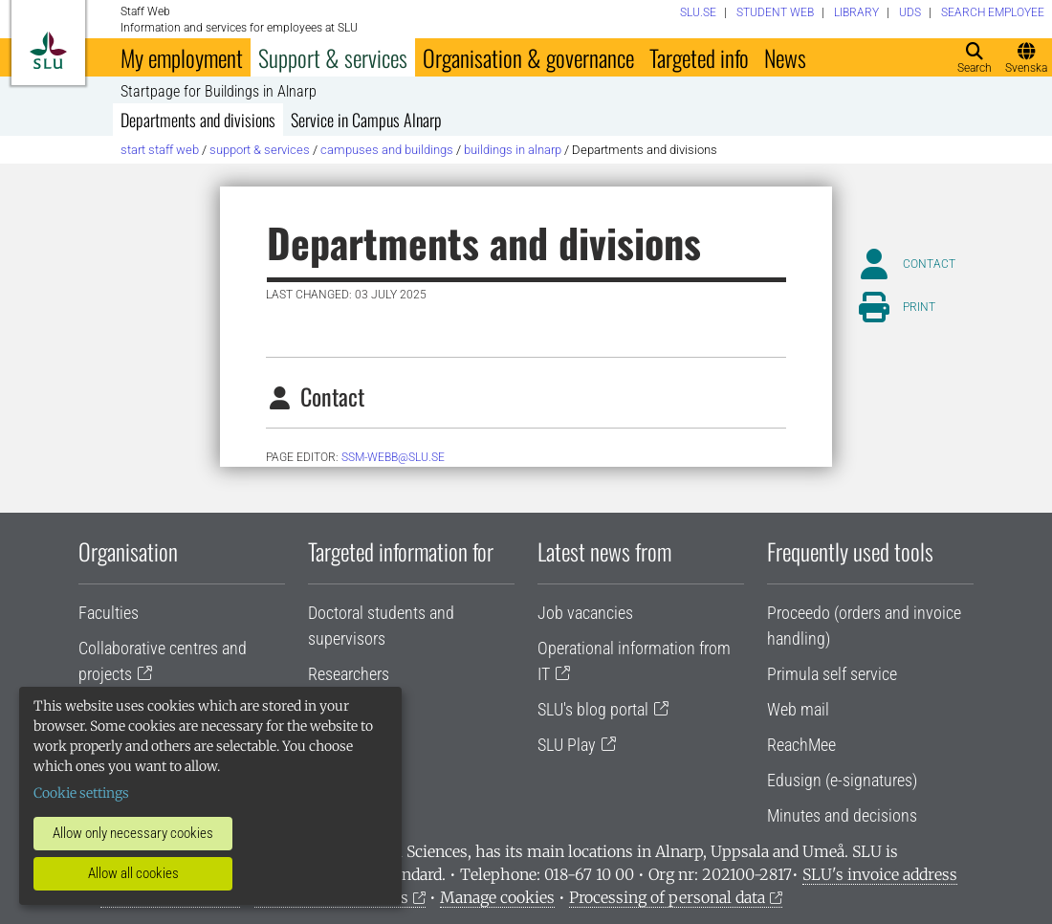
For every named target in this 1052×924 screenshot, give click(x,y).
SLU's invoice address (879, 874)
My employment (182, 57)
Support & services (332, 57)
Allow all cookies (133, 873)
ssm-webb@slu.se (393, 457)
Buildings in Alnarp (512, 150)
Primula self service (832, 674)
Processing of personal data (667, 897)
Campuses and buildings (386, 150)
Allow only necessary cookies (133, 833)
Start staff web (160, 150)
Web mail (798, 709)
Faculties (108, 613)
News (785, 57)
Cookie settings (81, 793)
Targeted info (699, 57)
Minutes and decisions (842, 815)
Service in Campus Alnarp (366, 119)
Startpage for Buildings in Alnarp (219, 91)
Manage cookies (497, 897)
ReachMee (801, 745)
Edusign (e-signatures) (842, 780)
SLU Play (566, 745)
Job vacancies (585, 613)
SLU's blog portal (592, 709)
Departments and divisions (198, 119)
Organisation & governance (528, 57)
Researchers (348, 674)
